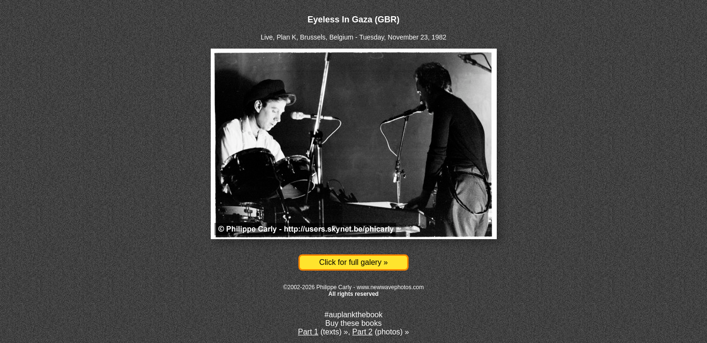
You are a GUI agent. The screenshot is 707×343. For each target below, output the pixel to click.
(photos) (377, 332)
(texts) (320, 332)
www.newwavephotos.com (390, 287)
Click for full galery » (353, 262)
